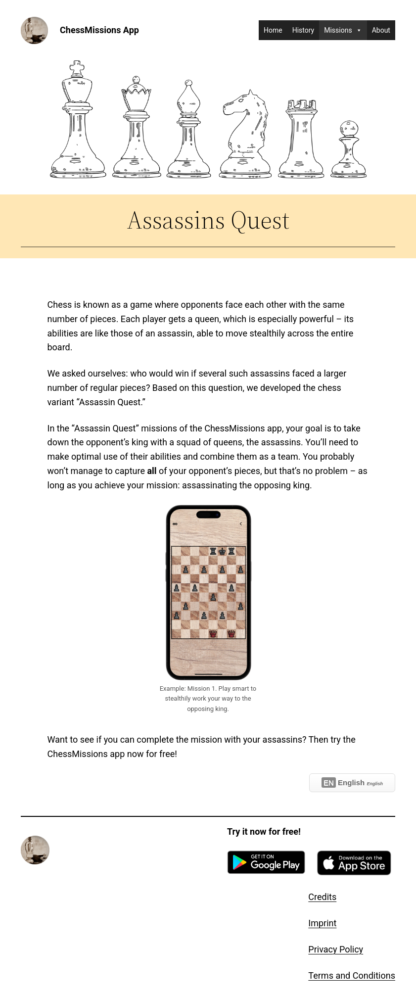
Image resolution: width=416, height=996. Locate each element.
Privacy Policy (335, 949)
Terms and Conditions (351, 975)
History (303, 30)
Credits (322, 897)
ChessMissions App (99, 30)
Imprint (322, 923)
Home (273, 30)
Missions (343, 30)
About (381, 30)
